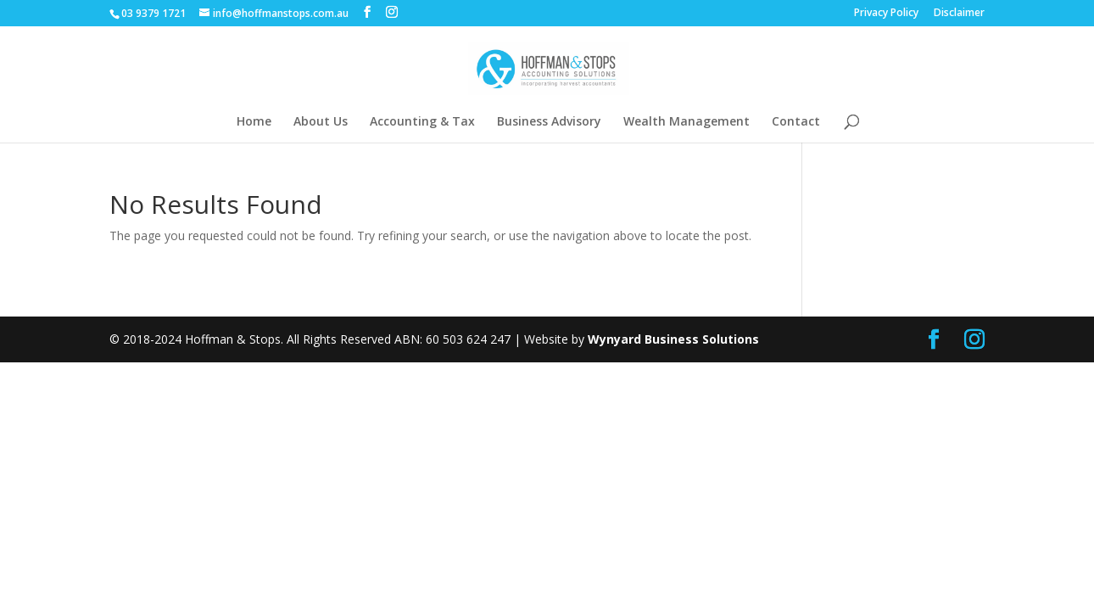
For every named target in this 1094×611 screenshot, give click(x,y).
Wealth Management (686, 122)
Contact (796, 122)
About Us (320, 122)
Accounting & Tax (422, 122)
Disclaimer (959, 14)
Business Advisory (549, 122)
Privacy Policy (886, 14)
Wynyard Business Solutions (673, 339)
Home (254, 122)
